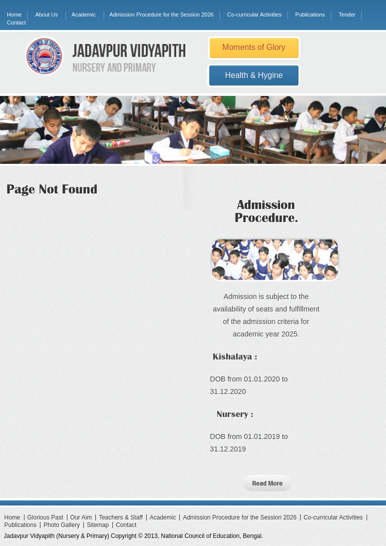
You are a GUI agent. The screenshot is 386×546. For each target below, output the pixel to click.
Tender (347, 15)
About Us (46, 15)
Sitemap (98, 525)
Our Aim (81, 517)
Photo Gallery (61, 525)
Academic (83, 15)
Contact (16, 23)
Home (14, 15)
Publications (310, 15)
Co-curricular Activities (254, 15)
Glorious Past (45, 517)
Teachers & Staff (121, 517)
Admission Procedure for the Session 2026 (161, 15)
